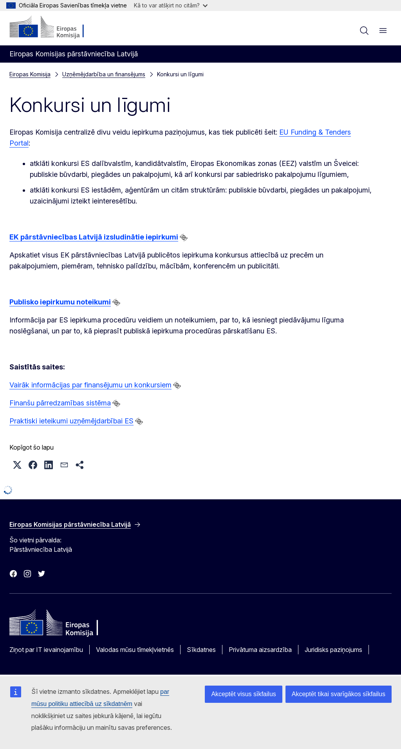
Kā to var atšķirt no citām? (171, 5)
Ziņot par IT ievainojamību (46, 650)
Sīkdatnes (201, 650)
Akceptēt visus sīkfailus (243, 694)
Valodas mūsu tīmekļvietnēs (135, 650)
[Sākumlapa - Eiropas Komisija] (57, 27)
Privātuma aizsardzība (260, 650)
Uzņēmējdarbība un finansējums (103, 74)
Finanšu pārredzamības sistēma (60, 403)
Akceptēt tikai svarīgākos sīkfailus (338, 694)
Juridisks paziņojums (333, 650)
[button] (17, 465)
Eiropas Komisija (30, 74)
